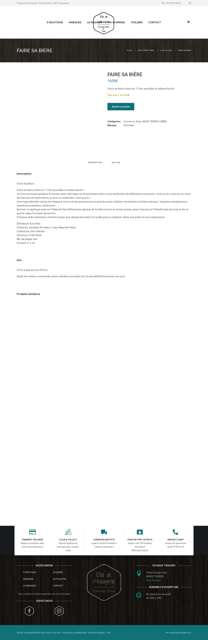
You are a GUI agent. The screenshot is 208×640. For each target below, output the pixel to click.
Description (95, 163)
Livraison (66, 594)
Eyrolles (129, 125)
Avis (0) (116, 163)
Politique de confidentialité (74, 632)
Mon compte (25, 594)
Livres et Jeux (166, 50)
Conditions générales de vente (46, 594)
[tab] (95, 164)
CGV (108, 632)
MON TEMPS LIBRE (146, 50)
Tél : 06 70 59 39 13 (171, 2)
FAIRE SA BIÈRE (34, 50)
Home (129, 50)
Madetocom (185, 632)
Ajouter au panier (121, 106)
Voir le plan (153, 580)
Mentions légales (96, 632)
